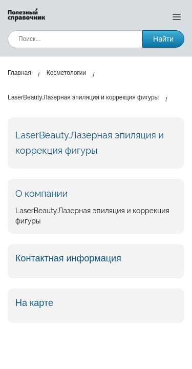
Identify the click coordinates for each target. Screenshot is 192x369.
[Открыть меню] (176, 16)
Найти (163, 39)
